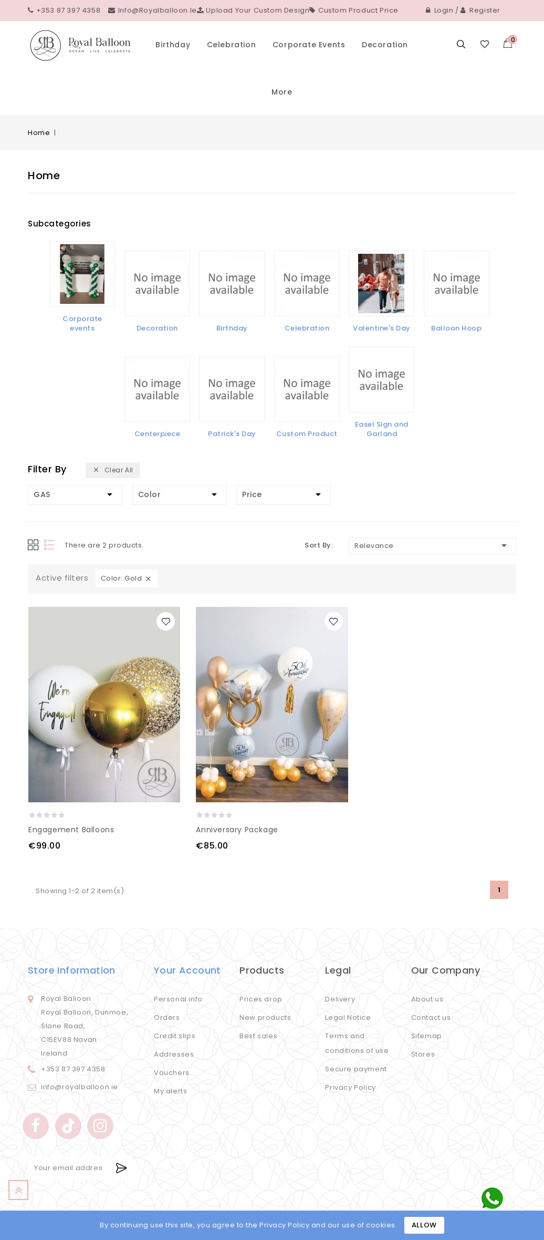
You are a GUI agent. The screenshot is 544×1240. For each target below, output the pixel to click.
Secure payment (355, 1069)
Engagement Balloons (71, 829)
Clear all (112, 471)
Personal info (178, 999)
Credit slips (174, 1036)
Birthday (172, 44)
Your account (187, 970)
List (50, 545)
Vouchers (172, 1073)
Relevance (432, 545)
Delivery (340, 999)
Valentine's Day (382, 328)
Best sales (258, 1036)
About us (427, 999)
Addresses (174, 1054)
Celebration (231, 44)
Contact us (431, 1017)
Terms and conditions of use (357, 1043)
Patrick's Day (232, 434)
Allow (424, 1225)
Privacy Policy (350, 1087)
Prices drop (261, 999)
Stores (423, 1054)
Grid (33, 545)
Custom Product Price (354, 10)
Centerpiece (157, 434)
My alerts (170, 1091)
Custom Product (307, 434)
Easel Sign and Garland (382, 429)
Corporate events (309, 44)
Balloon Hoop (456, 328)
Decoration (385, 44)
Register (480, 10)
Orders (167, 1017)
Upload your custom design (253, 10)
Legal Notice (348, 1017)
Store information (72, 970)
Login (440, 10)
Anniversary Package (237, 829)
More (281, 92)
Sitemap (426, 1036)
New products (265, 1017)
